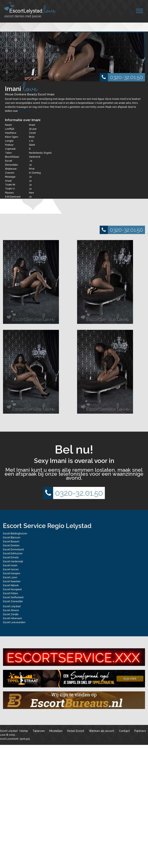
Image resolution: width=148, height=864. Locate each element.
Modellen (56, 731)
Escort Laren (10, 577)
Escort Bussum (11, 541)
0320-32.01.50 (121, 77)
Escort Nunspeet (12, 589)
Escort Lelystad (12, 606)
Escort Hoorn (10, 565)
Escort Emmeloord (13, 549)
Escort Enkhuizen (13, 553)
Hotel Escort (75, 731)
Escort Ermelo (11, 557)
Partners (140, 731)
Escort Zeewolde (13, 601)
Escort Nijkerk (11, 585)
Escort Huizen (11, 569)
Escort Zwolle (11, 614)
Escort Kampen (11, 573)
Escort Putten (10, 593)
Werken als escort (101, 731)
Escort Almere (11, 610)
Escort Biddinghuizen (15, 533)
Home (24, 731)
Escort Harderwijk (13, 561)
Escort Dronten (11, 545)
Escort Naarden (12, 581)
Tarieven (39, 731)
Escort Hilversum (12, 618)
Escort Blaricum (11, 537)
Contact (124, 731)
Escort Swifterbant (13, 597)
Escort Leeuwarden (14, 622)
